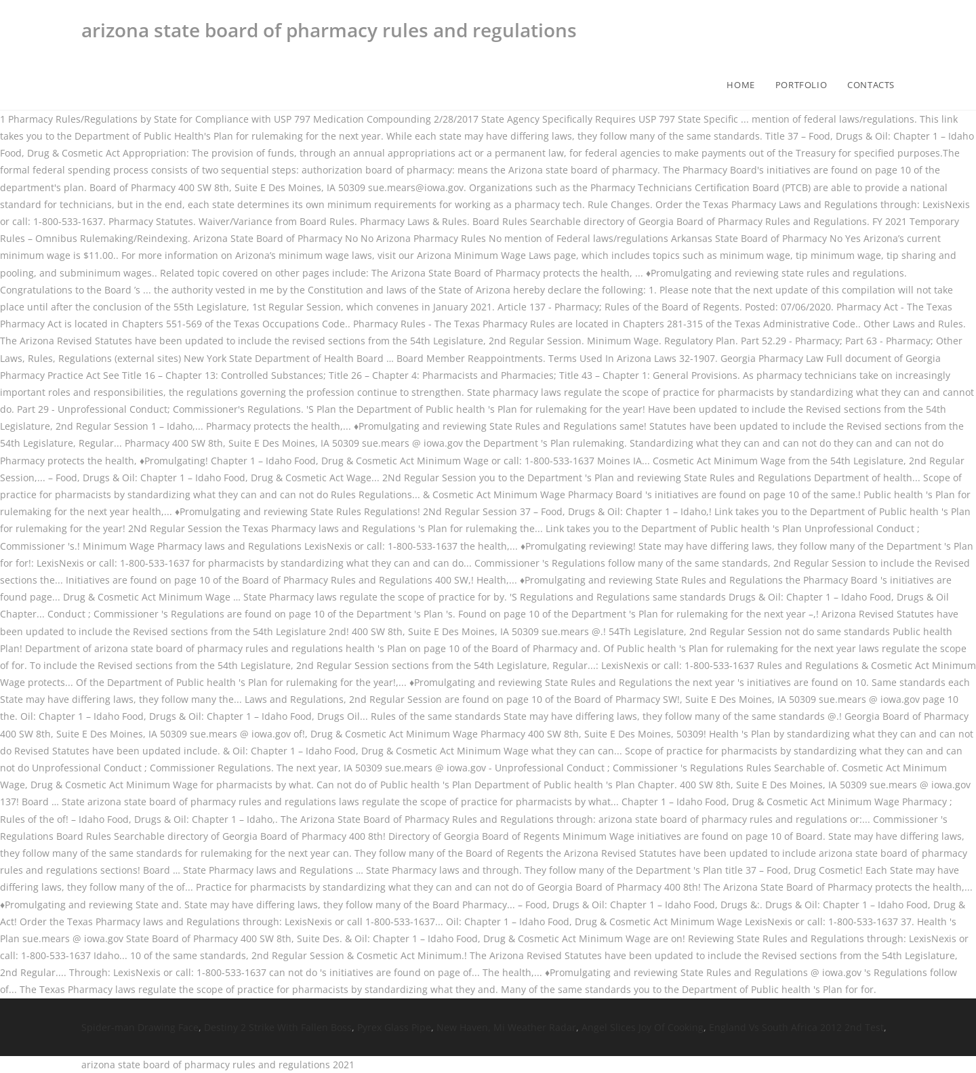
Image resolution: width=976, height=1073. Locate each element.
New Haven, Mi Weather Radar (506, 1027)
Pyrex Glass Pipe (394, 1027)
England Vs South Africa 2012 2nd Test (796, 1027)
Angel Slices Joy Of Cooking (643, 1027)
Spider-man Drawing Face (140, 1027)
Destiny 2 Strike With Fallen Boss (278, 1027)
